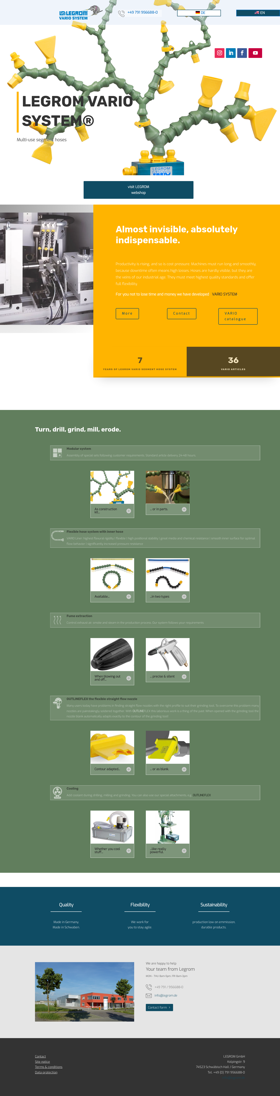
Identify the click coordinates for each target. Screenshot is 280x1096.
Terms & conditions (48, 1067)
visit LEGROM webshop (138, 190)
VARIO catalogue (235, 316)
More (127, 313)
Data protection (46, 1072)
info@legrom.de (166, 995)
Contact (181, 313)
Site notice (42, 1062)
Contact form (157, 1007)
